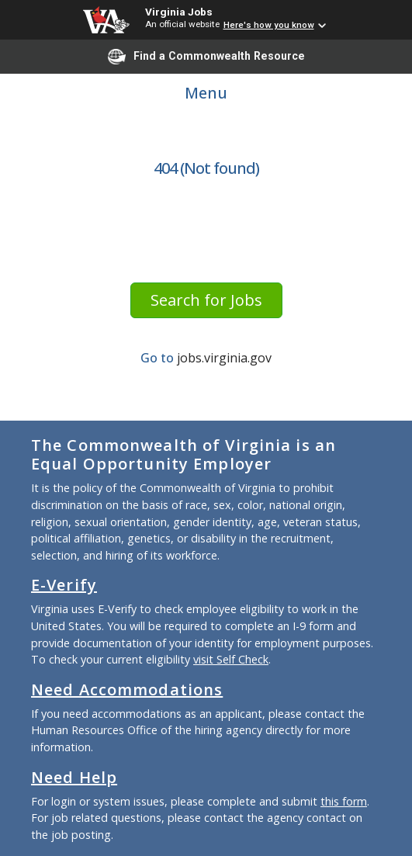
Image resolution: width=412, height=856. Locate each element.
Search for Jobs (206, 299)
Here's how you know (268, 24)
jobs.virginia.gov (224, 357)
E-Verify (64, 584)
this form (343, 801)
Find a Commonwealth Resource (206, 56)
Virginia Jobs (179, 11)
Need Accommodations (127, 689)
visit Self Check (230, 659)
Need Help (74, 777)
